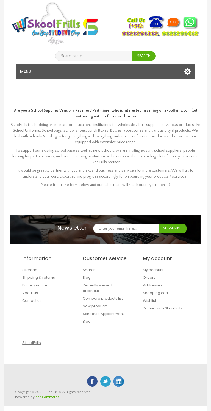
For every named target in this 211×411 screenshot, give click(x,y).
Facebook (92, 381)
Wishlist (149, 300)
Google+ (118, 381)
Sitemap (29, 269)
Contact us (31, 300)
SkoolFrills (31, 342)
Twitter (105, 381)
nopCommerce (47, 397)
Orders (149, 277)
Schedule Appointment (103, 313)
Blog (87, 277)
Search (89, 269)
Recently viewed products (97, 288)
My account (153, 269)
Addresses (152, 285)
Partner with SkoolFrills (162, 308)
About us (30, 292)
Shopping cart (155, 292)
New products (95, 306)
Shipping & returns (38, 277)
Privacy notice (34, 285)
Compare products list (103, 298)
